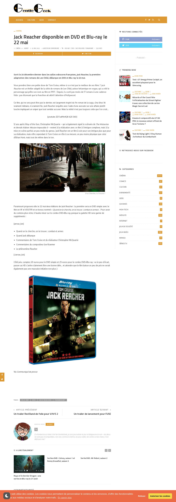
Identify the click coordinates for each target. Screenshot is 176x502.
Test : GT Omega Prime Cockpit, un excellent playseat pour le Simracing (147, 82)
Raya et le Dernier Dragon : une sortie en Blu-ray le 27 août (27, 477)
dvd (73, 48)
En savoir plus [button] (65, 497)
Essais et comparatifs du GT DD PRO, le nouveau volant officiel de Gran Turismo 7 (147, 121)
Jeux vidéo (156, 94)
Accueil (19, 19)
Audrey (26, 48)
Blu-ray (67, 48)
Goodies (140, 204)
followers (156, 39)
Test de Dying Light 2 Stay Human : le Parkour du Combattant (147, 135)
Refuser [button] (141, 496)
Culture (31, 19)
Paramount (89, 48)
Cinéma (19, 31)
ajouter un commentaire (51, 48)
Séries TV (140, 243)
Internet (140, 221)
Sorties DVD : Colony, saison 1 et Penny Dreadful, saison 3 (61, 459)
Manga (140, 238)
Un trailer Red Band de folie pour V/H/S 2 (36, 414)
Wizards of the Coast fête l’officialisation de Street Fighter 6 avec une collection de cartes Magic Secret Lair (146, 101)
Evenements (140, 192)
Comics (140, 181)
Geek (41, 19)
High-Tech (139, 76)
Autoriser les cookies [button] (160, 496)
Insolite (140, 215)
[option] (29, 467)
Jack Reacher (80, 48)
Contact (52, 19)
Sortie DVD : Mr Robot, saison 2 (94, 458)
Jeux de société (141, 94)
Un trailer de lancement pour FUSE (92, 414)
